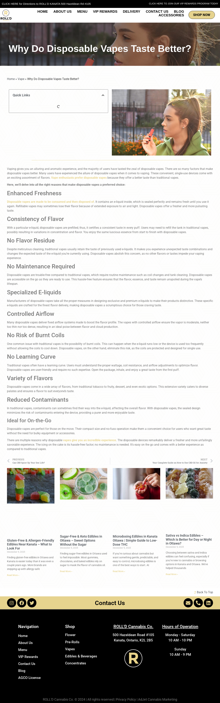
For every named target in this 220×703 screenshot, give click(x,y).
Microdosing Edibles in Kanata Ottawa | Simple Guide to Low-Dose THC (135, 540)
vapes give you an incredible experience (89, 440)
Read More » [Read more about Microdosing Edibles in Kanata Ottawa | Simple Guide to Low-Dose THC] (119, 571)
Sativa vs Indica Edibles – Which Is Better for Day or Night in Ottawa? (189, 539)
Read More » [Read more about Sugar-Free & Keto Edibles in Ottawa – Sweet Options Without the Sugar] (66, 571)
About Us (62, 11)
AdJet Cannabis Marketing (157, 699)
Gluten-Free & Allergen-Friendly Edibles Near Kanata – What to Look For (30, 544)
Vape (21, 79)
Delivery (131, 11)
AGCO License (29, 678)
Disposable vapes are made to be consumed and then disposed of (50, 202)
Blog (179, 11)
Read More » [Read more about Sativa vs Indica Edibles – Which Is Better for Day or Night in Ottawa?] (172, 574)
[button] (103, 95)
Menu (82, 11)
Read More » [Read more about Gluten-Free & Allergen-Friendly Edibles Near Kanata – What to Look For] (13, 575)
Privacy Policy (126, 699)
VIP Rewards (105, 11)
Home (42, 11)
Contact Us (157, 11)
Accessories (171, 15)
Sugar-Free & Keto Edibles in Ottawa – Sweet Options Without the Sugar (81, 540)
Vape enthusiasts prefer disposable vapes (79, 177)
